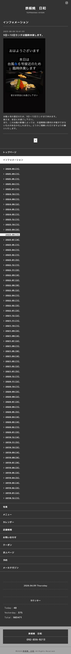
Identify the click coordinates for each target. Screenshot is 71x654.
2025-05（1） (13, 179)
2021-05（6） (13, 351)
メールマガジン (11, 567)
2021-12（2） (13, 315)
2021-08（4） (13, 336)
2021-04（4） (13, 356)
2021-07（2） (13, 341)
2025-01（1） (13, 189)
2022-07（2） (13, 280)
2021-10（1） (13, 325)
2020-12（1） (13, 376)
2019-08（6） (13, 457)
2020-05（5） (13, 412)
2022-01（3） (13, 310)
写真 (5, 506)
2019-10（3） (13, 447)
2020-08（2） (13, 396)
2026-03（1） (13, 168)
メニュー (7, 514)
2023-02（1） (13, 255)
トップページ (9, 152)
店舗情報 (7, 529)
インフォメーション (13, 159)
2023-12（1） (13, 219)
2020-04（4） (13, 417)
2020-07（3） (13, 401)
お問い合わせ (9, 537)
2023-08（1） (13, 234)
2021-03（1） (13, 361)
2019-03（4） (13, 482)
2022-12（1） (13, 265)
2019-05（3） (13, 472)
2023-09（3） (13, 229)
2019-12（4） (13, 437)
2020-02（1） (13, 427)
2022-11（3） (13, 270)
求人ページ (8, 552)
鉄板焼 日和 (35, 8)
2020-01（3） (13, 432)
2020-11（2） (13, 381)
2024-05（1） (13, 209)
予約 (5, 560)
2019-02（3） (13, 488)
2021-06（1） (13, 346)
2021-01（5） (13, 371)
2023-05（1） (13, 244)
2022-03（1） (13, 300)
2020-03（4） (13, 422)
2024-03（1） (13, 214)
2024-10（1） (13, 194)
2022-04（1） (13, 295)
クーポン (7, 544)
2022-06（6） (13, 285)
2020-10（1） (13, 386)
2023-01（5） (13, 260)
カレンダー (8, 522)
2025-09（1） (13, 174)
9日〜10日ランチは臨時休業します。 (23, 35)
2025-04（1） (13, 184)
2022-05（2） (13, 290)
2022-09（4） (13, 275)
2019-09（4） (13, 452)
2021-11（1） (13, 320)
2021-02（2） (13, 366)
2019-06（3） (13, 467)
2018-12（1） (13, 498)
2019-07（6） (13, 462)
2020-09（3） (13, 391)
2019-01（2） (13, 493)
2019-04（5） (13, 477)
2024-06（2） (13, 204)
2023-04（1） (13, 249)
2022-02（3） (13, 305)
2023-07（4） (13, 239)
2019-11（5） (13, 442)
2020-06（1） (13, 407)
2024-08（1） (13, 199)
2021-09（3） (13, 331)
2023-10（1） (13, 224)
